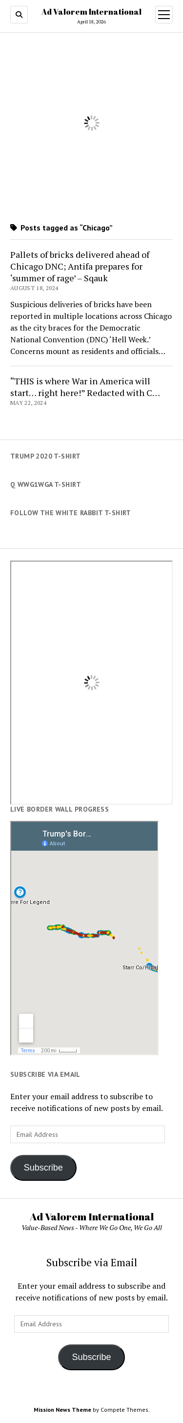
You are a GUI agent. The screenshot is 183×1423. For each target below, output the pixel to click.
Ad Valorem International (91, 11)
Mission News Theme (62, 1409)
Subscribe (43, 1167)
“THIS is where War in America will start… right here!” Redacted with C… (85, 386)
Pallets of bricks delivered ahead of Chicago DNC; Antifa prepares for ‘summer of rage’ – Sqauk (79, 266)
